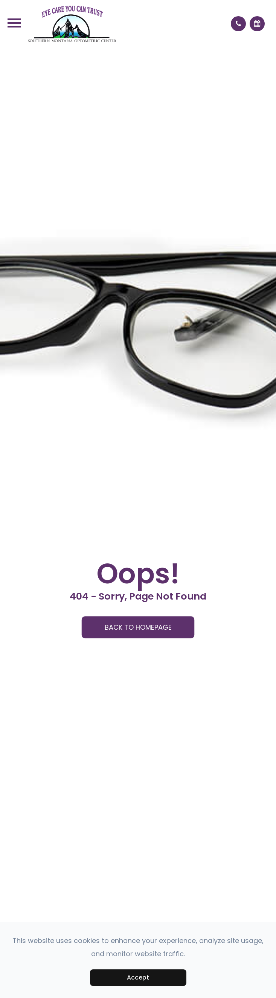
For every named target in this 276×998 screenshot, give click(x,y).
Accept (138, 977)
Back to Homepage (138, 627)
